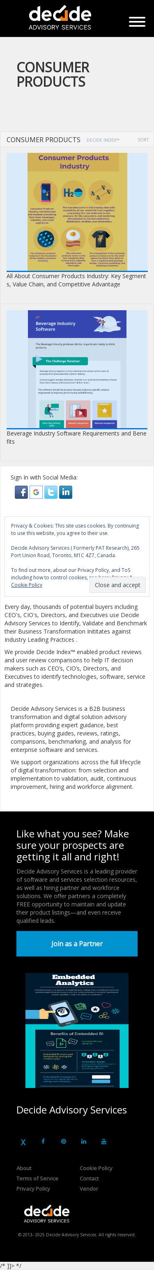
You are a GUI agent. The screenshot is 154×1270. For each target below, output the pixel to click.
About (23, 1168)
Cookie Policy (96, 1168)
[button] (22, 492)
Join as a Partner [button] (77, 943)
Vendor (89, 1188)
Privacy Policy (33, 1188)
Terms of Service (37, 1178)
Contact (89, 1178)
